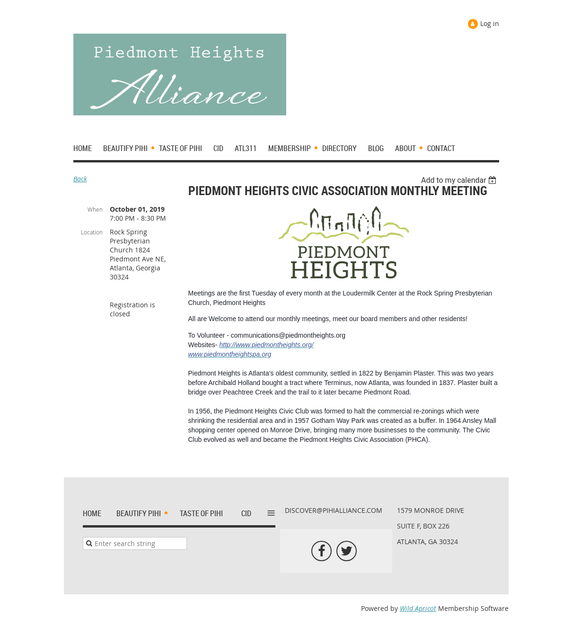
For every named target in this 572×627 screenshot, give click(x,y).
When (95, 209)
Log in (489, 23)
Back (80, 178)
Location (92, 232)
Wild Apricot (418, 608)
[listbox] (460, 180)
